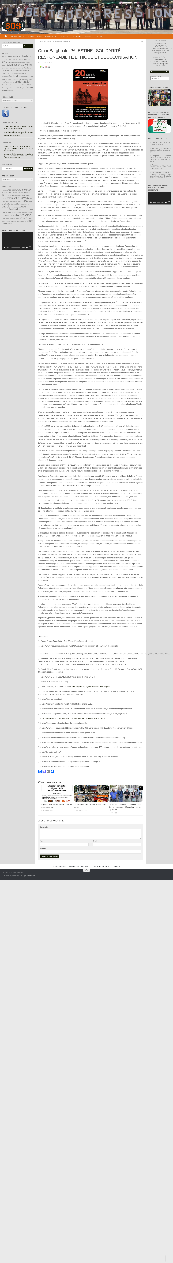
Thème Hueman (31, 875)
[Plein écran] (30, 247)
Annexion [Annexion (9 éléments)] (12, 57)
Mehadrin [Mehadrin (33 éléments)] (15, 76)
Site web (43, 848)
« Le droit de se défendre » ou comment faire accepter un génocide (160, 150)
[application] (17, 241)
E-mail (95, 841)
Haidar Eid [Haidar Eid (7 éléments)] (9, 70)
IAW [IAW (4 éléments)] (14, 70)
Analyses (76, 36)
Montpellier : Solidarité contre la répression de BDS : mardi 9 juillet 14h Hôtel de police (160, 158)
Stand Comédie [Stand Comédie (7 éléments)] (26, 85)
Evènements (88, 36)
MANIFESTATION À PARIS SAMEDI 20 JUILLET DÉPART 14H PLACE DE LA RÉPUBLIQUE (18, 148)
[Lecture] (5, 247)
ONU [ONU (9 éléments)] (31, 76)
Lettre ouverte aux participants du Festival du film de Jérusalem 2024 (18, 127)
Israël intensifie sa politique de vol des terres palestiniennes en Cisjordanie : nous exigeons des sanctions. (18, 133)
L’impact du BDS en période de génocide (160, 143)
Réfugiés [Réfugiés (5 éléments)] (13, 82)
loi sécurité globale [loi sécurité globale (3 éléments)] (16, 73)
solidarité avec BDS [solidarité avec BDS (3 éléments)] (16, 85)
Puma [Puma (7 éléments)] (7, 82)
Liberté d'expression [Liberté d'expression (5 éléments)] (22, 70)
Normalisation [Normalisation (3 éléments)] (24, 76)
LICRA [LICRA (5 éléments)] (4, 73)
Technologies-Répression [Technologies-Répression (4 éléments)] (9, 88)
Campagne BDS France (11, 122)
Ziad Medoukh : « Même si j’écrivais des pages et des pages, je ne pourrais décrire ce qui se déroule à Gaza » (160, 175)
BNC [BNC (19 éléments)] (4, 61)
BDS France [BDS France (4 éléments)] (12, 59)
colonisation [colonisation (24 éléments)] (13, 64)
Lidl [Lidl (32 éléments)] (9, 73)
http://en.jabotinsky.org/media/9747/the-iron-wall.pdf (94, 686)
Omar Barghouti (57, 42)
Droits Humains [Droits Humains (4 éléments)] (6, 68)
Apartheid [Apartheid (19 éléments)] (21, 56)
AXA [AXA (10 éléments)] (29, 56)
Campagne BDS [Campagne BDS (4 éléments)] (24, 62)
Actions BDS (65, 36)
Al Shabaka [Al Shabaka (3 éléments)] (5, 56)
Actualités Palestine (35, 36)
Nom (41, 841)
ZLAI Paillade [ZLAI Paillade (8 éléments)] (7, 90)
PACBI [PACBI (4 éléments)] (10, 79)
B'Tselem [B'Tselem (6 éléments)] (5, 59)
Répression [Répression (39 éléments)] (23, 81)
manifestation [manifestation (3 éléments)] (5, 76)
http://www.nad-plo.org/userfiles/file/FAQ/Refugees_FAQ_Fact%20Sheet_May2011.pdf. (78, 718)
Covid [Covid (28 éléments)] (24, 64)
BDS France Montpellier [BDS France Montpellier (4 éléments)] (23, 59)
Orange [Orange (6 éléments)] (4, 79)
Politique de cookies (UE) (101, 866)
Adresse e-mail (156, 76)
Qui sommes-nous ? (17, 36)
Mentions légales (59, 866)
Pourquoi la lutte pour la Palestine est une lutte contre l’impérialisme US (160, 166)
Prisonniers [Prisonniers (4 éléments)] (24, 79)
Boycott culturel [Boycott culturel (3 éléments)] (16, 62)
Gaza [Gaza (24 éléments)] (24, 67)
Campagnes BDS (51, 36)
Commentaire (45, 827)
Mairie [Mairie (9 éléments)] (23, 73)
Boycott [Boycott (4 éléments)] (10, 62)
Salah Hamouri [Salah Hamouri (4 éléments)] (6, 85)
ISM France (6, 143)
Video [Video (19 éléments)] (30, 87)
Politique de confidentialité (78, 866)
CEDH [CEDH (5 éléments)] (4, 65)
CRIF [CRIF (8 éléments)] (30, 65)
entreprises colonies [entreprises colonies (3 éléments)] (16, 68)
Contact (99, 36)
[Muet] (27, 247)
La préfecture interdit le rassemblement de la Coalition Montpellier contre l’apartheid (125, 807)
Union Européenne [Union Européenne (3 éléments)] (21, 87)
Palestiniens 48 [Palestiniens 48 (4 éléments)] (16, 79)
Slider (70, 42)
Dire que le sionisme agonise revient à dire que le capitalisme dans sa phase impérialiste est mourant (18, 155)
